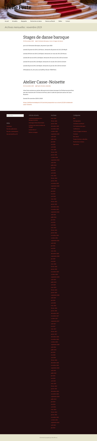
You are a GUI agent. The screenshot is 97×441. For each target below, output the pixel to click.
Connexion (9, 126)
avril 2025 (53, 147)
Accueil (7, 21)
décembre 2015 (55, 362)
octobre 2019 (54, 274)
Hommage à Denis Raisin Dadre (36, 122)
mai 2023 (53, 194)
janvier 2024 (54, 181)
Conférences (76, 129)
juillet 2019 (53, 282)
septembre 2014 (55, 396)
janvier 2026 (54, 123)
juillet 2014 (53, 399)
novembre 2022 (55, 209)
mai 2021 (53, 248)
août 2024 (53, 162)
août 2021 (53, 243)
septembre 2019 (55, 277)
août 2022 (53, 214)
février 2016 (54, 360)
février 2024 (54, 178)
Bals (74, 118)
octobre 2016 (54, 342)
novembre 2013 (55, 417)
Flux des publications (12, 129)
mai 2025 (53, 144)
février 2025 (54, 152)
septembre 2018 (55, 295)
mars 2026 (53, 118)
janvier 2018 (54, 310)
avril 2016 (53, 357)
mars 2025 (53, 149)
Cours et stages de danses (56, 41)
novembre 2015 (55, 365)
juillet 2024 (53, 165)
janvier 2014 (54, 414)
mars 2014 (53, 409)
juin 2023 (53, 191)
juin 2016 (53, 352)
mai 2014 (53, 404)
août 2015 (53, 370)
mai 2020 (53, 261)
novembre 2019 (55, 271)
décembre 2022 (55, 207)
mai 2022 (53, 222)
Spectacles (76, 144)
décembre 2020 (55, 253)
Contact (68, 21)
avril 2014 (53, 407)
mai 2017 (53, 326)
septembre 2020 (55, 256)
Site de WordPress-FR (12, 134)
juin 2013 (53, 427)
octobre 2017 (54, 318)
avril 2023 (53, 196)
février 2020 (54, 266)
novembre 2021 (55, 235)
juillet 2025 (53, 139)
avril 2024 (53, 173)
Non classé (76, 136)
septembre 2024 (55, 160)
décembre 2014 (55, 391)
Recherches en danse (36, 21)
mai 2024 (53, 170)
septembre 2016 (55, 344)
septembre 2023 (55, 186)
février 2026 (54, 121)
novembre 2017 (55, 316)
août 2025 (53, 136)
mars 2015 (53, 383)
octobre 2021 (54, 238)
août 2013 (53, 425)
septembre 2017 (55, 321)
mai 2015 (53, 378)
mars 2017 (53, 329)
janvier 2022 (54, 232)
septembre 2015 (55, 368)
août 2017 (53, 323)
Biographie (24, 21)
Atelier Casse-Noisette (44, 82)
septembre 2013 (55, 422)
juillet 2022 (53, 217)
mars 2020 (53, 264)
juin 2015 (53, 375)
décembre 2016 (55, 336)
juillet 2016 (53, 349)
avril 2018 (53, 303)
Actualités (14, 21)
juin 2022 (53, 220)
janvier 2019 (54, 292)
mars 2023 (53, 199)
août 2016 (53, 347)
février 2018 (54, 308)
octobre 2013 (54, 420)
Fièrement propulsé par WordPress (48, 437)
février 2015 (54, 386)
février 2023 (54, 201)
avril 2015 (53, 381)
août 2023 (53, 188)
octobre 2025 (54, 131)
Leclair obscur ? (33, 129)
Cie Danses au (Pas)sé (78, 123)
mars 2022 (53, 227)
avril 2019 (53, 284)
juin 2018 (53, 300)
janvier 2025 (54, 155)
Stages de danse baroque (46, 37)
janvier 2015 (54, 388)
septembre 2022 (55, 212)
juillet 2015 (53, 373)
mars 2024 (53, 175)
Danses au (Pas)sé (50, 21)
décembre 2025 (55, 126)
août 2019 (53, 279)
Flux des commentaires (12, 131)
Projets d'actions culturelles (44, 86)
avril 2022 (53, 225)
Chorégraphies (77, 121)
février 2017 (54, 331)
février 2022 (54, 230)
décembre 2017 (55, 313)
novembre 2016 (55, 339)
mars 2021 (53, 251)
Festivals (75, 134)
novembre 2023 (55, 183)
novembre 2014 (55, 394)
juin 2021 (53, 245)
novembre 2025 (55, 129)
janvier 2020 (54, 269)
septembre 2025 (55, 134)
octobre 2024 (54, 157)
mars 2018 (53, 305)
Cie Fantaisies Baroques (43, 41)
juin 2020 (53, 258)
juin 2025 (53, 142)
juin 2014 (53, 401)
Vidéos (60, 21)
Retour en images (33, 132)
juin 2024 (53, 168)
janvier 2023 (54, 204)
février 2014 (54, 412)
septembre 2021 (55, 240)
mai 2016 (53, 355)
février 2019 (54, 290)
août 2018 (53, 297)
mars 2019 (53, 287)
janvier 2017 (54, 334)
